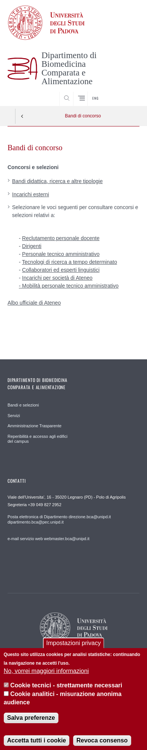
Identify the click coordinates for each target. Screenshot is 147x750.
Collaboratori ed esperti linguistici (61, 270)
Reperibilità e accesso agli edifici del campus (37, 439)
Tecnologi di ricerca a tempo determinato (69, 262)
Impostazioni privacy (73, 650)
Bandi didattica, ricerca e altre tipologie (57, 181)
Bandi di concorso (83, 116)
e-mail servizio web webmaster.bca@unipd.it (48, 538)
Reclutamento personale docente (61, 238)
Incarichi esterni (30, 194)
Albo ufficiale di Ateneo (34, 303)
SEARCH (126, 91)
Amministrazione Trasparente (34, 426)
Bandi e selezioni (23, 405)
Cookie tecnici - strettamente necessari (66, 692)
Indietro (22, 116)
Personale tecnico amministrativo (61, 254)
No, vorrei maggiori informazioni (46, 678)
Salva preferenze (31, 724)
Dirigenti (31, 246)
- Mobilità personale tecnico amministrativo (69, 286)
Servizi (14, 415)
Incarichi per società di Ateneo (57, 278)
